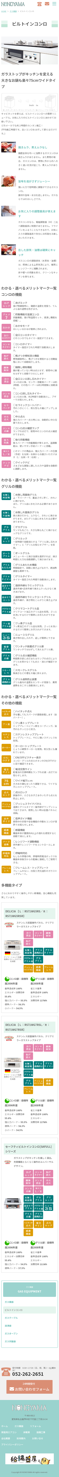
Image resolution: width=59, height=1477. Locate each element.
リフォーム (35, 1426)
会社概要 (5, 1438)
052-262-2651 (28, 1373)
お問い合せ (37, 1438)
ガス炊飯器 (10, 1341)
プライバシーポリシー (12, 1444)
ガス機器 (9, 1301)
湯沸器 (8, 1325)
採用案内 (21, 1438)
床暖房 (26, 1432)
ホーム (4, 1426)
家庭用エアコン (9, 1432)
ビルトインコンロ (13, 1309)
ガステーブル (11, 1317)
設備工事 (41, 1432)
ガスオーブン (11, 1333)
